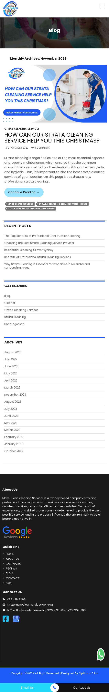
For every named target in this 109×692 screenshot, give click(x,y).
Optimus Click (88, 673)
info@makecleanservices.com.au (30, 605)
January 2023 (13, 444)
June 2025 (11, 366)
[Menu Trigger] (102, 6)
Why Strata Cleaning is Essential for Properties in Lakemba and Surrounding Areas (47, 266)
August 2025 (12, 352)
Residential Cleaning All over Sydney (28, 250)
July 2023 (10, 409)
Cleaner (9, 303)
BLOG (9, 573)
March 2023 (12, 430)
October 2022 (13, 451)
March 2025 (12, 388)
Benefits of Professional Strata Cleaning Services (37, 257)
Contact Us (82, 687)
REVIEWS (11, 568)
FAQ (8, 583)
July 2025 (10, 359)
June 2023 (11, 416)
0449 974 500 (17, 599)
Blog (7, 296)
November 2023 (15, 395)
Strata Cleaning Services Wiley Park (31, 208)
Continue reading (26, 193)
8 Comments (42, 147)
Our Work (13, 564)
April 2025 (10, 380)
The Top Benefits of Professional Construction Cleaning (42, 236)
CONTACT (13, 578)
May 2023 (10, 423)
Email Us (27, 687)
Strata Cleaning (15, 317)
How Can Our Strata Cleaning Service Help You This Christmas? (52, 138)
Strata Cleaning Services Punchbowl (63, 203)
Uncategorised (14, 324)
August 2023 (12, 402)
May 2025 (10, 373)
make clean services (20, 203)
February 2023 (14, 437)
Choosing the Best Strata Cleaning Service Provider (39, 243)
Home (10, 554)
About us (12, 559)
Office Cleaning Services (21, 128)
